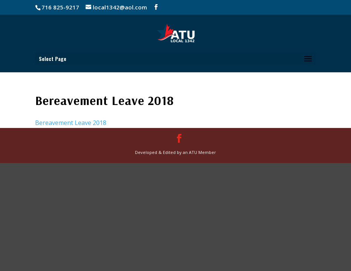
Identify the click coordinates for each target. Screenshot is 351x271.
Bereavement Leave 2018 (70, 123)
